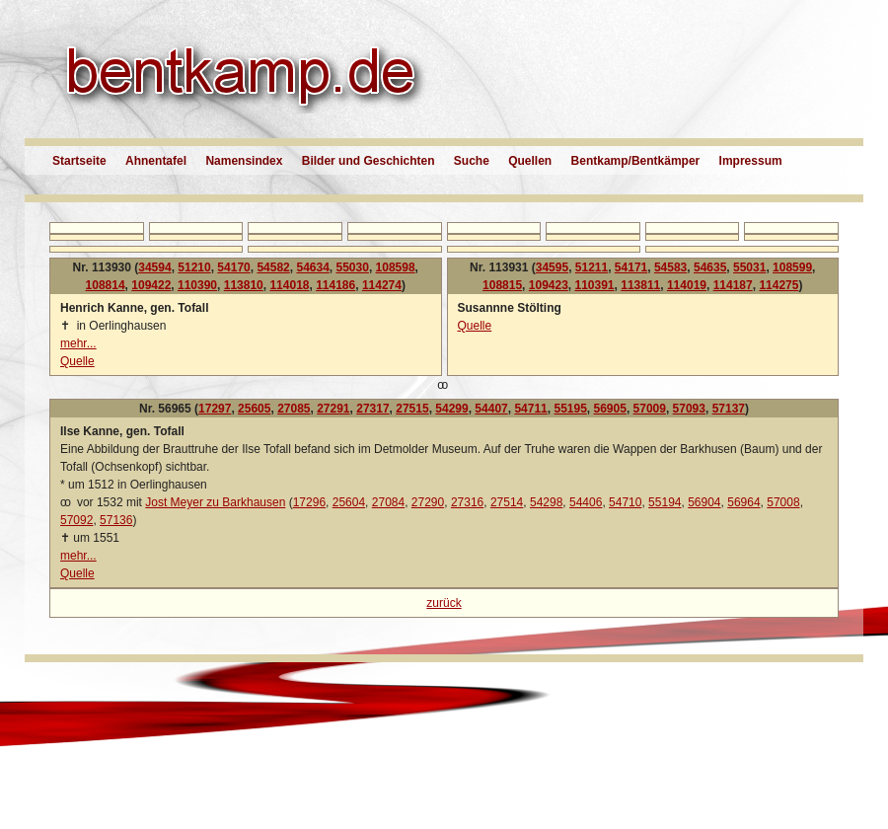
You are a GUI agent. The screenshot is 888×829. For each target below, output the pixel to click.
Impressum (750, 161)
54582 (273, 267)
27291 (333, 408)
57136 (116, 520)
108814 (105, 285)
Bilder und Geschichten (368, 161)
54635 (710, 267)
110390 (197, 285)
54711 (530, 408)
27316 (467, 502)
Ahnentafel (155, 161)
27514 (506, 502)
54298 (546, 502)
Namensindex (243, 161)
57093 (689, 408)
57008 (783, 502)
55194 (664, 502)
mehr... (78, 343)
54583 (670, 267)
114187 (733, 285)
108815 (502, 285)
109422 (151, 285)
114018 (289, 285)
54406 (585, 502)
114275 (778, 285)
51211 (591, 267)
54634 (312, 267)
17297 (214, 408)
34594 (154, 267)
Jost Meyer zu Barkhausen (215, 502)
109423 (548, 285)
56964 (743, 502)
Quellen (530, 161)
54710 (625, 502)
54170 (233, 267)
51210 (194, 267)
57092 (76, 520)
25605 (254, 408)
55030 (352, 267)
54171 (631, 267)
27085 (293, 408)
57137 (728, 408)
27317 (372, 408)
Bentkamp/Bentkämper (636, 161)
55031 (749, 267)
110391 (595, 285)
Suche (471, 161)
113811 (640, 285)
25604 (349, 502)
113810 (243, 285)
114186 (335, 285)
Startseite (79, 161)
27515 (412, 408)
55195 (570, 408)
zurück (443, 603)
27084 (388, 502)
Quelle (77, 361)
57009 (649, 408)
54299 (451, 408)
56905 (610, 408)
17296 (309, 502)
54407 (491, 408)
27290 (427, 502)
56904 (704, 502)
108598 (395, 267)
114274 (382, 285)
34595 (552, 267)
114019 (686, 285)
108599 (792, 267)
